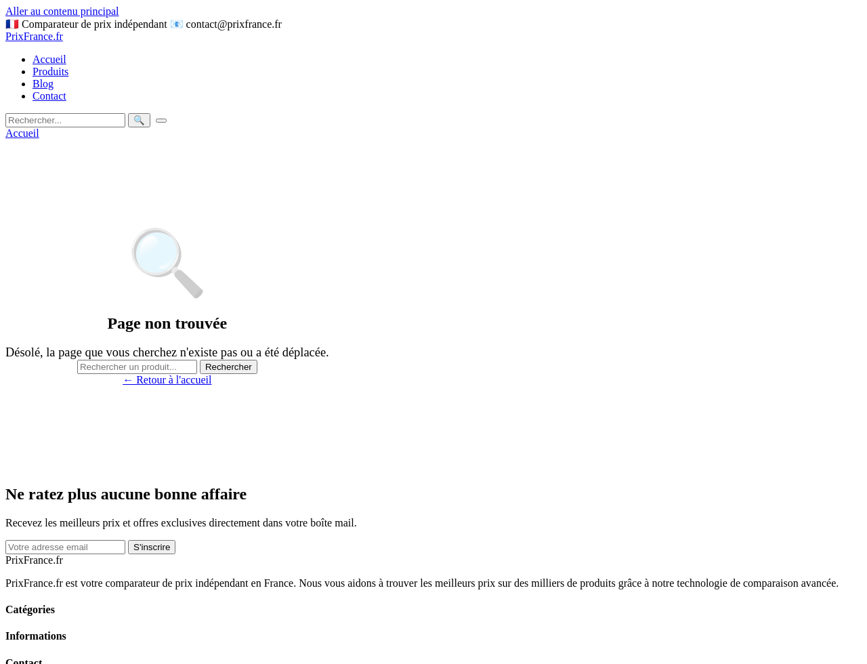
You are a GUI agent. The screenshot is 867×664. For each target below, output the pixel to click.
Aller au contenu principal (62, 11)
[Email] (65, 547)
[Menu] (161, 121)
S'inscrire (151, 547)
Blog (43, 83)
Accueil (49, 59)
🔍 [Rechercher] (139, 120)
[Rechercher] (65, 120)
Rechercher (228, 367)
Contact (49, 96)
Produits (50, 71)
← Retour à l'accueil (167, 380)
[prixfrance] (433, 36)
